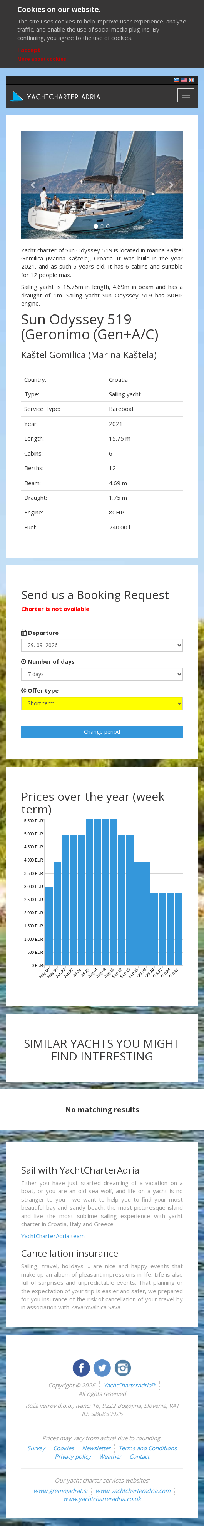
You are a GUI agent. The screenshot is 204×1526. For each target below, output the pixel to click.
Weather (110, 1456)
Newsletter (96, 1448)
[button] (33, 185)
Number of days (48, 661)
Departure (40, 632)
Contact (139, 1456)
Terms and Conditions (148, 1448)
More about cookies (41, 59)
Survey (36, 1448)
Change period (102, 731)
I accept (29, 49)
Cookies (63, 1448)
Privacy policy (73, 1456)
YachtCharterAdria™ (130, 1385)
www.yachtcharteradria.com (133, 1490)
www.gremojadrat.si (60, 1490)
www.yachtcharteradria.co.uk (102, 1499)
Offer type (40, 690)
